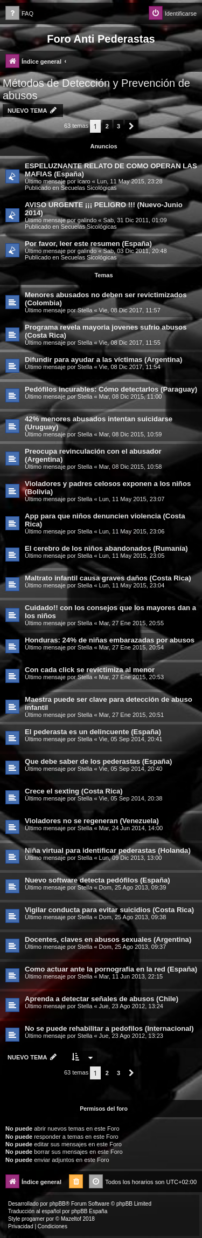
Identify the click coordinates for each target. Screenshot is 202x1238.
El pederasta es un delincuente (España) (93, 732)
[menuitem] (19, 14)
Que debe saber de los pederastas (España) (98, 761)
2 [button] (107, 126)
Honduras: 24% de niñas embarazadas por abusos (109, 640)
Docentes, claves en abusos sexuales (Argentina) (108, 939)
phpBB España (89, 1211)
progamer (33, 1219)
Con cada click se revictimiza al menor (90, 670)
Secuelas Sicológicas (89, 187)
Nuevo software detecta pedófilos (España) (97, 880)
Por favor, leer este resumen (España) (88, 244)
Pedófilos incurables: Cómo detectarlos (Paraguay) (111, 389)
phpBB (58, 1204)
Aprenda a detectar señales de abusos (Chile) (101, 999)
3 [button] (118, 126)
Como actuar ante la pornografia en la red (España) (111, 969)
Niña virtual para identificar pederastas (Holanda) (108, 850)
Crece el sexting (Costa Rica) (74, 791)
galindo (87, 220)
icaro (84, 181)
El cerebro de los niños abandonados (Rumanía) (106, 548)
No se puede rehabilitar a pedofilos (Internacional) (109, 1028)
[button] (131, 126)
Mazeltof (71, 1219)
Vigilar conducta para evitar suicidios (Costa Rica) (109, 910)
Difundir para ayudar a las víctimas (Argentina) (103, 359)
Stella (85, 310)
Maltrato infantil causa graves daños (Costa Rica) (108, 578)
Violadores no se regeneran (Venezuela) (92, 821)
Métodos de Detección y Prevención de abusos (96, 89)
